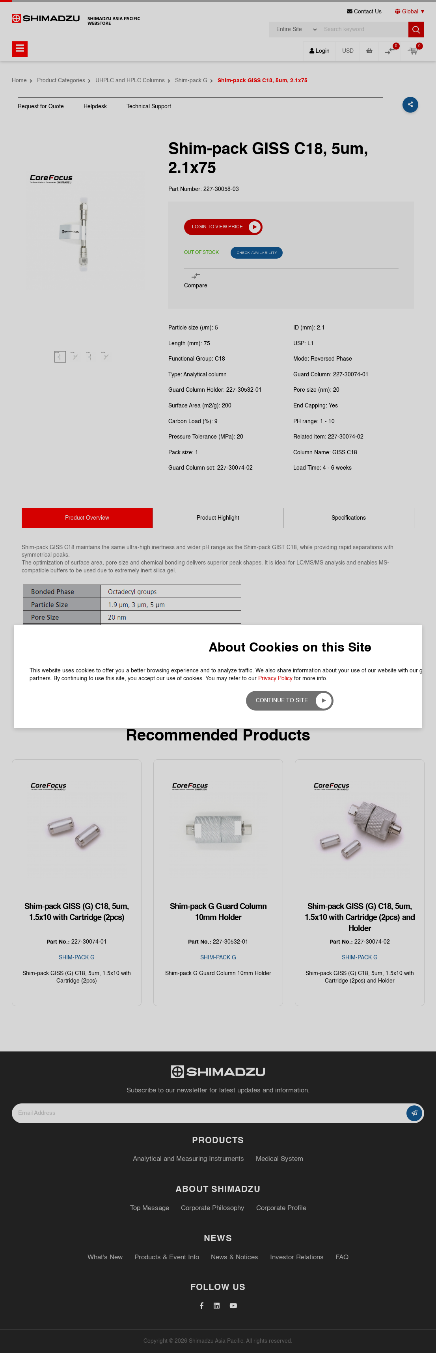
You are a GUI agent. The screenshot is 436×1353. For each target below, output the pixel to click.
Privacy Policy (275, 678)
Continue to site (282, 700)
